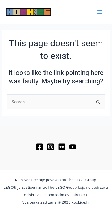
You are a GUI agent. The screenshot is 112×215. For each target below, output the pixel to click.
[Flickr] (61, 146)
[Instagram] (50, 146)
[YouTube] (72, 146)
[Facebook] (39, 146)
